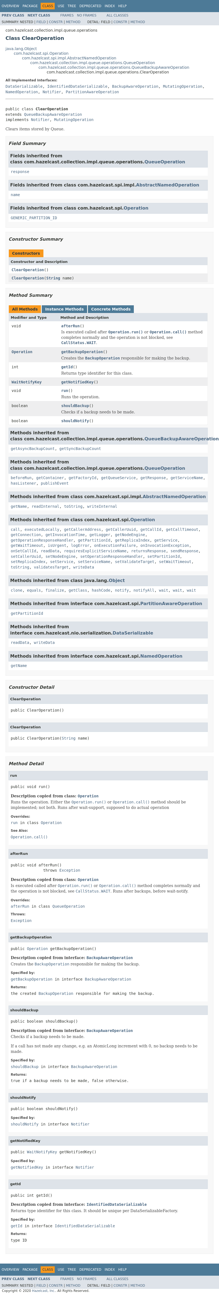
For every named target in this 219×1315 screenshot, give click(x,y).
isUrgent (57, 545)
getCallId (150, 529)
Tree (72, 6)
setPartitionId (163, 556)
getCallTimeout (182, 529)
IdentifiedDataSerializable (77, 86)
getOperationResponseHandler (42, 540)
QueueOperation (165, 161)
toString (73, 506)
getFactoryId (82, 478)
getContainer (50, 478)
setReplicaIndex (28, 561)
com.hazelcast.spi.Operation (41, 53)
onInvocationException (164, 545)
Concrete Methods (111, 309)
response (20, 171)
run (64, 390)
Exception (69, 870)
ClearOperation (28, 270)
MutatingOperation (182, 86)
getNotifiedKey (77, 382)
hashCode (101, 590)
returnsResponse (148, 551)
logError (80, 545)
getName (19, 506)
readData (50, 551)
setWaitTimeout (175, 561)
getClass (78, 590)
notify (122, 590)
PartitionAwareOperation (92, 92)
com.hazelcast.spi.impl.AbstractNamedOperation (69, 58)
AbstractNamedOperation (167, 185)
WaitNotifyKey (27, 382)
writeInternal (102, 506)
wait (163, 590)
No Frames (86, 15)
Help (122, 6)
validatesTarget (51, 567)
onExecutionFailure (115, 545)
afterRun (70, 326)
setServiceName (94, 561)
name (15, 195)
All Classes (117, 15)
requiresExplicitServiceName (95, 551)
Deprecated (90, 6)
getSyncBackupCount (80, 448)
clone (16, 590)
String (53, 278)
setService (61, 561)
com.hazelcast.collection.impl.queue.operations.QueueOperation (92, 63)
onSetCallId (23, 551)
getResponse (153, 478)
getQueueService (118, 478)
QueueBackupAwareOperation (53, 114)
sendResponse (184, 551)
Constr (56, 22)
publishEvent (55, 483)
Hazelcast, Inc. (43, 1291)
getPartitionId (94, 540)
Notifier (52, 92)
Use (61, 6)
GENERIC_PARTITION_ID (34, 218)
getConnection (26, 534)
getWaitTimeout (27, 545)
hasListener (23, 483)
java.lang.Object (21, 48)
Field (41, 22)
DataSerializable (24, 86)
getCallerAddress (82, 529)
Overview (10, 6)
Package (30, 6)
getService (166, 540)
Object (117, 580)
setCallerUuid (26, 556)
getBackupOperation (82, 352)
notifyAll (144, 590)
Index (110, 6)
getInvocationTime (65, 534)
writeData (83, 567)
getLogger (100, 534)
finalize (54, 590)
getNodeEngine (130, 534)
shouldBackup (75, 405)
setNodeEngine (60, 556)
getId (67, 367)
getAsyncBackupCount (33, 448)
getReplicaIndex (132, 540)
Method (73, 22)
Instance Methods (64, 309)
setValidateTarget (134, 561)
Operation (136, 208)
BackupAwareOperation (135, 86)
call (15, 529)
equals (34, 590)
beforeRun (21, 478)
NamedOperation (21, 92)
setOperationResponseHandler (111, 556)
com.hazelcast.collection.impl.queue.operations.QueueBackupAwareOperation (113, 67)
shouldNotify (75, 421)
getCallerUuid (121, 529)
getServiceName (187, 478)
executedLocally (42, 529)
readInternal (45, 506)
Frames (67, 15)
